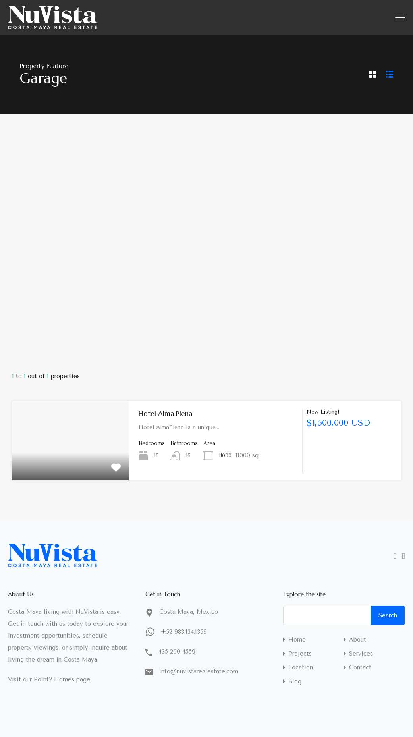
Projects (300, 654)
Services (361, 654)
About (357, 640)
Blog (294, 682)
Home (297, 640)
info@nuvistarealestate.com (198, 671)
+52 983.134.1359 (184, 631)
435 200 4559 (176, 651)
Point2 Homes (54, 679)
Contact (360, 668)
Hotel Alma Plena (165, 413)
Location (300, 668)
